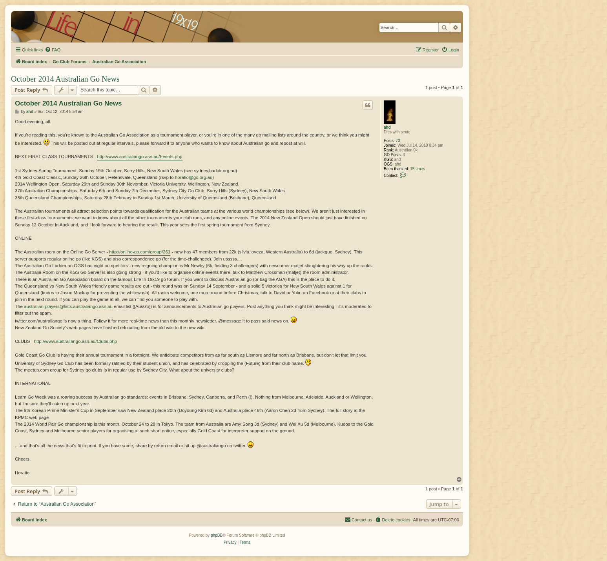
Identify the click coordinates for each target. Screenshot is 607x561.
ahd (387, 127)
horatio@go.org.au (193, 177)
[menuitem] (52, 50)
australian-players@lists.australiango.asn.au (68, 306)
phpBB (216, 535)
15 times (417, 169)
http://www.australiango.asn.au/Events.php (139, 156)
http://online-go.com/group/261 (139, 252)
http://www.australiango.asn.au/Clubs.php (75, 341)
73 (398, 140)
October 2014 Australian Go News (65, 79)
